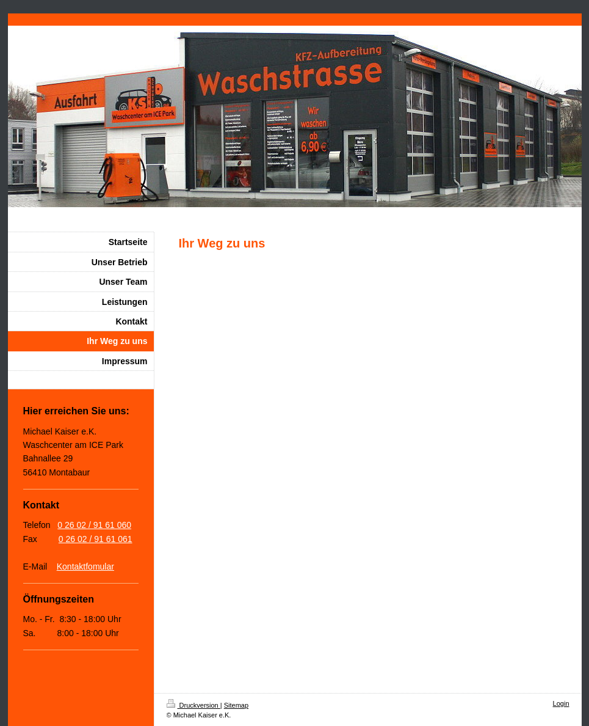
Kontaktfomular (85, 566)
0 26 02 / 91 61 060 (94, 525)
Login (561, 703)
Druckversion (193, 705)
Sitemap (236, 705)
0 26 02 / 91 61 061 (95, 539)
